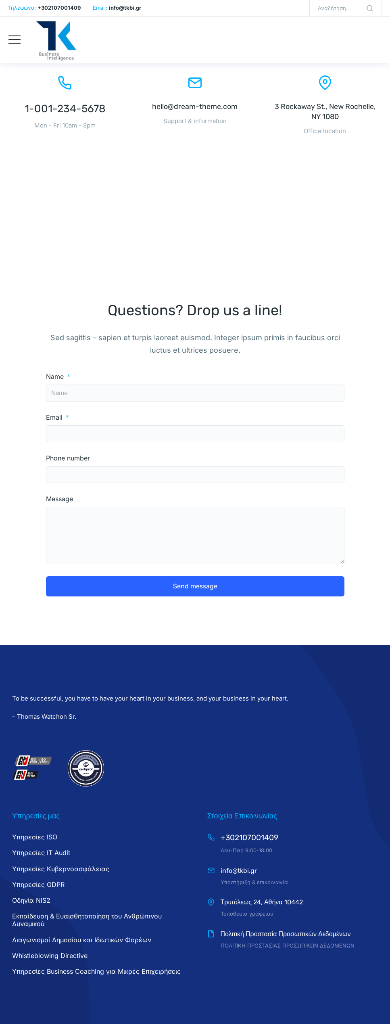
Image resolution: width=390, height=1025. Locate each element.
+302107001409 (249, 837)
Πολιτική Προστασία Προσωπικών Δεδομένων (286, 934)
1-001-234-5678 (65, 108)
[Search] (369, 8)
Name (56, 377)
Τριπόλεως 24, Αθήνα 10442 (262, 902)
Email (55, 417)
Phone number (68, 458)
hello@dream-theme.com (195, 106)
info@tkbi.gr (239, 870)
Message (59, 499)
